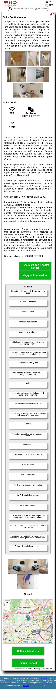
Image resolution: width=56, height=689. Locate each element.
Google (44, 678)
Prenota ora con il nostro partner (35, 266)
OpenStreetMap (46, 642)
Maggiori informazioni (35, 275)
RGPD (26, 686)
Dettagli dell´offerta (28, 651)
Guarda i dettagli (28, 663)
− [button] (7, 607)
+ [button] (7, 603)
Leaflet (35, 642)
